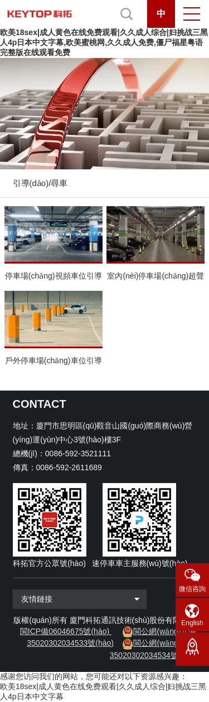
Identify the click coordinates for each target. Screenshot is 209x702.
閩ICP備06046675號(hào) (64, 631)
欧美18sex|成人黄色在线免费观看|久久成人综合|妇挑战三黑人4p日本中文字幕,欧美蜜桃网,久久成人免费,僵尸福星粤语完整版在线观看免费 (104, 42)
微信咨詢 (192, 589)
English (192, 623)
